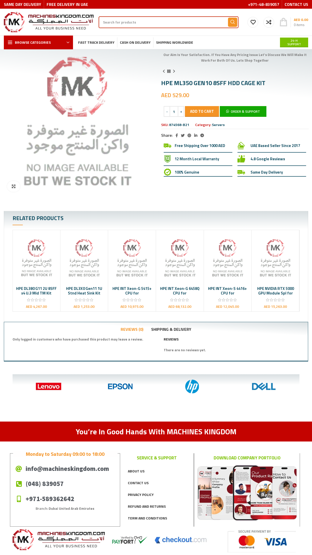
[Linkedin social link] (196, 135)
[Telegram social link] (202, 135)
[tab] (132, 329)
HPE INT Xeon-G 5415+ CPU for (132, 291)
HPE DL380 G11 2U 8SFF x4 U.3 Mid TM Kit (36, 291)
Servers (218, 124)
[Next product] (173, 71)
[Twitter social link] (182, 135)
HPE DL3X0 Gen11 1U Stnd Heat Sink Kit (84, 291)
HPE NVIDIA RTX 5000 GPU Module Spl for (275, 291)
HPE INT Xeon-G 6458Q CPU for (180, 291)
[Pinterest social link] (189, 135)
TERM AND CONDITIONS (147, 518)
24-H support (294, 42)
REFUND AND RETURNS (147, 506)
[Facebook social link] (176, 135)
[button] (243, 111)
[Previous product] (163, 71)
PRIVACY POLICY (141, 494)
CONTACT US (138, 482)
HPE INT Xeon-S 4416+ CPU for (227, 291)
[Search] (168, 22)
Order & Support (245, 111)
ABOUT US (136, 471)
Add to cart (202, 111)
